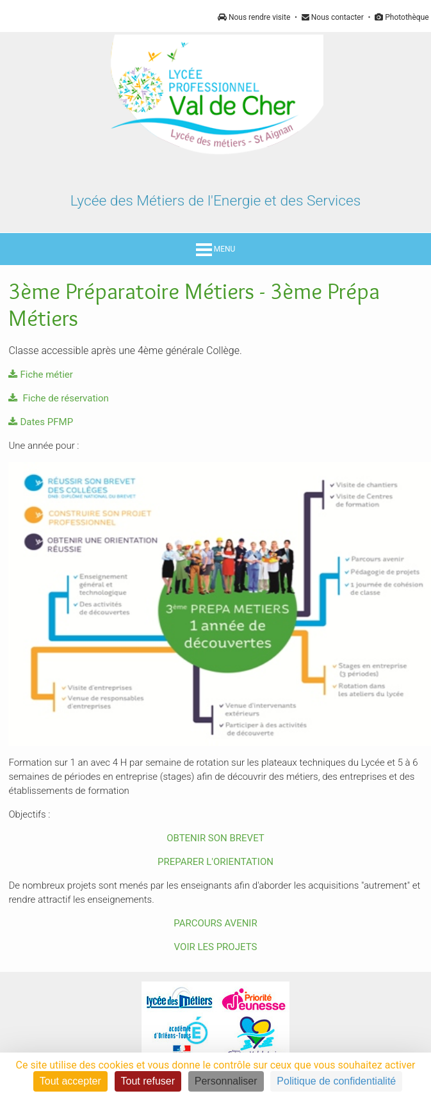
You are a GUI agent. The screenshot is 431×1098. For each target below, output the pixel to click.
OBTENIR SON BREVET (215, 838)
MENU (216, 249)
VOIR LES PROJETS (215, 947)
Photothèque (401, 17)
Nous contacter (333, 17)
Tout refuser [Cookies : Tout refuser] (148, 1081)
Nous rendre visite (254, 17)
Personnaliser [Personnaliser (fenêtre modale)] (226, 1081)
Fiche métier (40, 374)
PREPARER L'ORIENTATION (215, 862)
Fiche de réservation (58, 398)
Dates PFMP (40, 422)
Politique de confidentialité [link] (336, 1081)
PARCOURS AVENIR (215, 923)
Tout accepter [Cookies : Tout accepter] (70, 1081)
